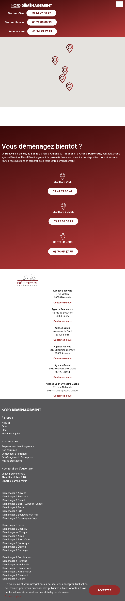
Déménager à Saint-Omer (16, 539)
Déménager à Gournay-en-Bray (20, 518)
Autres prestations (12, 460)
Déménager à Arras (13, 536)
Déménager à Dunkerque (16, 543)
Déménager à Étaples (14, 546)
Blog (4, 430)
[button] (65, 70)
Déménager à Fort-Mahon (17, 557)
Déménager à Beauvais (15, 496)
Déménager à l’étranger (14, 453)
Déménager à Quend (14, 500)
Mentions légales (11, 433)
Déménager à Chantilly (15, 528)
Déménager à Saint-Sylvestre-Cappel (23, 503)
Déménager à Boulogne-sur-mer (20, 514)
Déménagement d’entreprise (17, 457)
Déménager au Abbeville (16, 564)
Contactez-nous (62, 302)
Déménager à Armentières (17, 571)
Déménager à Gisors (14, 578)
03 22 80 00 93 (42, 22)
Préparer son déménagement (18, 446)
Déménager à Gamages (15, 550)
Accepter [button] (105, 590)
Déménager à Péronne (15, 560)
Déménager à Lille (12, 511)
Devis (5, 426)
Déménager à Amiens (14, 493)
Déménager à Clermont (15, 575)
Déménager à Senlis (13, 507)
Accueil (6, 422)
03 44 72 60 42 (41, 13)
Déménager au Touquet (15, 532)
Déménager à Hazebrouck (17, 568)
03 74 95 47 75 (42, 31)
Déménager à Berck (13, 525)
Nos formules (9, 450)
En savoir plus (13, 596)
